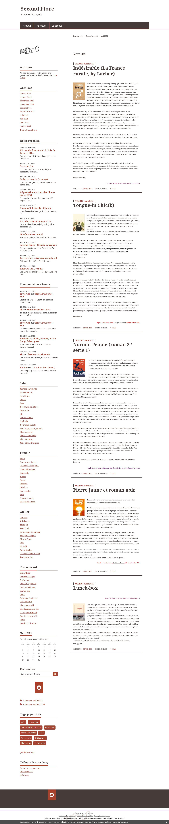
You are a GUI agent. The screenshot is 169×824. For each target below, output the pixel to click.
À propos (57, 25)
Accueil (27, 25)
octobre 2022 (26, 97)
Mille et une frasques (29, 443)
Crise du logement (28, 583)
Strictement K (26, 392)
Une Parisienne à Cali (29, 609)
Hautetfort (90, 813)
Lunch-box (85, 588)
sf (21, 309)
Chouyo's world (27, 605)
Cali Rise (23, 517)
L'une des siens (26, 498)
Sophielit (24, 421)
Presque (23, 483)
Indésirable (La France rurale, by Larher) (99, 71)
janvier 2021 (25, 126)
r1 (21, 414)
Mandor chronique (28, 389)
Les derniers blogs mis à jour (67, 816)
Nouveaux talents (28, 425)
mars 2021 (24, 122)
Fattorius (25, 293)
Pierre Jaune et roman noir (104, 490)
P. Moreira (24, 580)
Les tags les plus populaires (102, 816)
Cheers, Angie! (26, 432)
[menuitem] (27, 25)
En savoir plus (123, 822)
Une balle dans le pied (30, 553)
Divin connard (26, 771)
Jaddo (22, 619)
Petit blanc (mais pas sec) (31, 428)
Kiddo (22, 458)
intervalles (49, 727)
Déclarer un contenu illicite (52, 818)
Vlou (22, 542)
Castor (23, 480)
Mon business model (31, 234)
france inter (26, 738)
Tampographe (26, 557)
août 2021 (24, 115)
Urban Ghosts (26, 601)
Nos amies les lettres (29, 407)
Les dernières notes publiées (85, 816)
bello (41, 732)
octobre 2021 (26, 108)
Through (24, 524)
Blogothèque (25, 539)
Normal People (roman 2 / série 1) (102, 347)
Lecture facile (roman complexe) (38, 258)
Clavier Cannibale (28, 435)
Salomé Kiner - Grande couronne (38, 245)
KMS (22, 494)
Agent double (26, 550)
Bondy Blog (25, 573)
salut (23, 722)
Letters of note (26, 417)
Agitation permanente (30, 768)
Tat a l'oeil (24, 528)
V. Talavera (25, 521)
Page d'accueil (92, 36)
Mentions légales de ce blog (69, 818)
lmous (22, 594)
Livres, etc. (87, 189)
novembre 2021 (27, 104)
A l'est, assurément (28, 612)
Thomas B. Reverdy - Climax (35, 208)
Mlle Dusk (24, 775)
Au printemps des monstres (35, 221)
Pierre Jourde (26, 439)
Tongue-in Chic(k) (93, 205)
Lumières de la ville (29, 616)
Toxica (23, 476)
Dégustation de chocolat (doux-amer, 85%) (37, 193)
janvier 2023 (25, 93)
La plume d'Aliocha (28, 598)
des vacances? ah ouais (31, 727)
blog (122, 818)
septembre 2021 (27, 111)
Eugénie (24, 338)
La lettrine (24, 396)
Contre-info (25, 591)
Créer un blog (80, 813)
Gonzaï (23, 399)
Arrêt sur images (27, 576)
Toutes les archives (28, 130)
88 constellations (27, 501)
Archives (42, 25)
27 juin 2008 (39, 743)
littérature (40, 738)
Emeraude (24, 410)
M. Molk (23, 546)
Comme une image (28, 462)
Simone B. (24, 473)
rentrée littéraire (28, 732)
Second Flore (37, 8)
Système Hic (26, 166)
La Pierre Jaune (118, 563)
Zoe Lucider (25, 491)
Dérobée (24, 487)
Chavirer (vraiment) (38, 354)
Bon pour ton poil (28, 535)
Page (22, 403)
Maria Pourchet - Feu (37, 295)
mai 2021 (24, 119)
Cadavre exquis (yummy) (34, 179)
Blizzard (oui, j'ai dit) (31, 268)
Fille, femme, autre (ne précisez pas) (38, 340)
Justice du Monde (27, 587)
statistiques (34, 722)
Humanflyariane (27, 469)
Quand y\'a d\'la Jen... (29, 465)
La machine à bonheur (30, 532)
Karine (24, 367)
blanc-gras (26, 743)
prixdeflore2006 (27, 752)
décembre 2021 (27, 101)
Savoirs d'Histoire (28, 623)
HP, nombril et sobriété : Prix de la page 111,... (38, 151)
